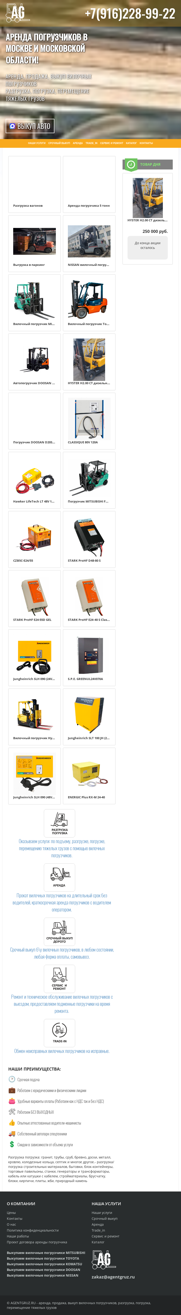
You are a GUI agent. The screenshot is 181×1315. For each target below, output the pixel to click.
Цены (11, 1212)
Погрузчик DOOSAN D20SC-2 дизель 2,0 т (44, 442)
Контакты (14, 1218)
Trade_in (98, 1230)
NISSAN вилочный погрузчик (91, 265)
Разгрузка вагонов (28, 205)
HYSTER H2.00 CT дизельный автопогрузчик (102, 383)
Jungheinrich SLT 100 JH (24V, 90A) (93, 738)
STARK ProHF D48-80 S (84, 560)
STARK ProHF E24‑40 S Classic (89, 620)
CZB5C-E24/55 (23, 560)
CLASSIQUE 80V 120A (83, 442)
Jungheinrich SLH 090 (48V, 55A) (36, 797)
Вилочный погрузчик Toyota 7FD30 (95, 324)
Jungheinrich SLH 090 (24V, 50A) (36, 679)
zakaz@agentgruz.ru (113, 1277)
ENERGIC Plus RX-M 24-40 (86, 797)
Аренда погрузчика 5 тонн (89, 205)
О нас (11, 1224)
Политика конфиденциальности (33, 1230)
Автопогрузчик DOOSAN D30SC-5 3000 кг (44, 383)
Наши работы (18, 1236)
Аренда (98, 1224)
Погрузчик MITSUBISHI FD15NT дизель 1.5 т (101, 501)
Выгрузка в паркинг (29, 265)
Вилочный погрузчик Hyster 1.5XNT (41, 738)
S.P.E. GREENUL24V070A (85, 679)
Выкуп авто (33, 126)
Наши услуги (102, 1212)
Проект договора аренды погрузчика (37, 1242)
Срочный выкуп (105, 1218)
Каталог (98, 1242)
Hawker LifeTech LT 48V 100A (35, 501)
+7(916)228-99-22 (130, 12)
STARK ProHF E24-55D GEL (32, 620)
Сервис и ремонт (105, 1236)
